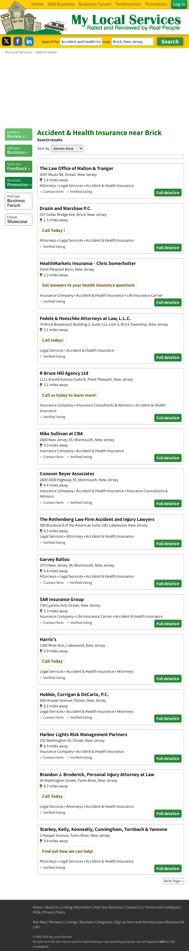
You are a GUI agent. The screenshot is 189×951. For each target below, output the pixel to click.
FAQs (37, 912)
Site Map (40, 922)
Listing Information (77, 907)
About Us (52, 907)
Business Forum (19, 201)
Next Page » (173, 880)
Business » (19, 150)
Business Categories (96, 922)
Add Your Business (108, 907)
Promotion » (19, 182)
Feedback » (19, 166)
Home (37, 907)
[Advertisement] (94, 91)
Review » (19, 134)
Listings (71, 922)
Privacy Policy (54, 912)
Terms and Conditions (162, 907)
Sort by (43, 148)
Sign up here (124, 922)
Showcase (19, 219)
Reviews (55, 922)
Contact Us (134, 907)
